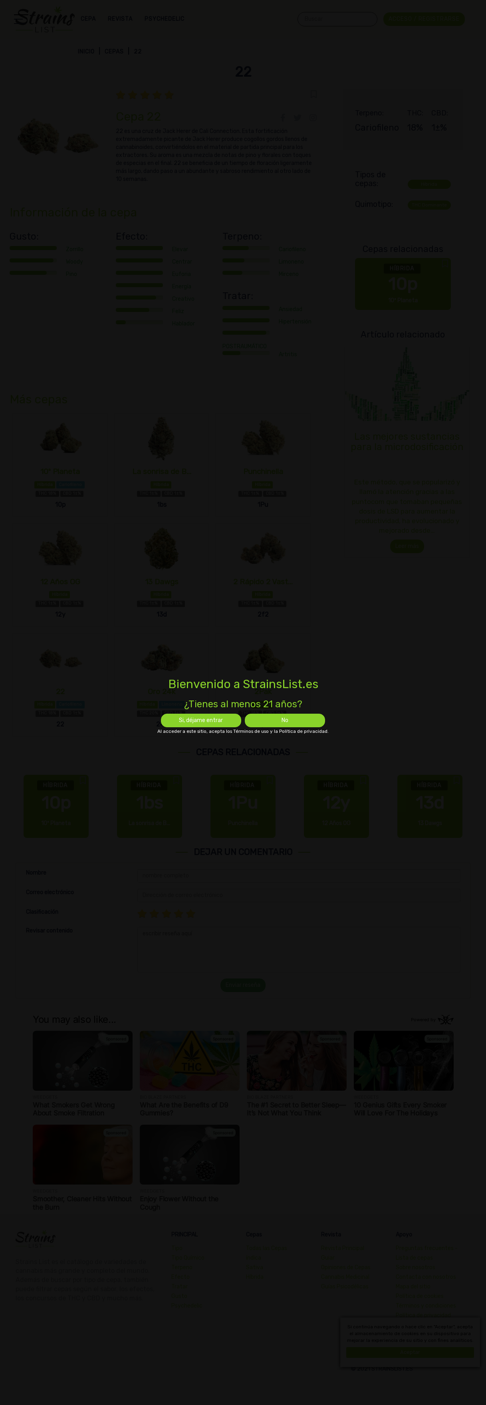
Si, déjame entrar (201, 720)
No (285, 720)
